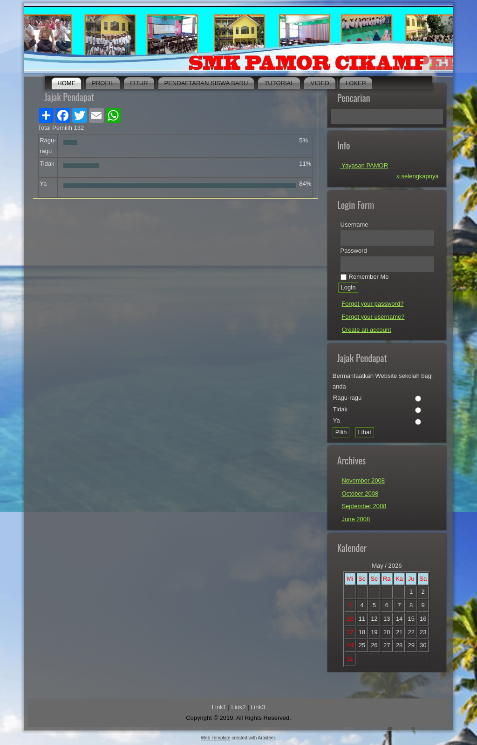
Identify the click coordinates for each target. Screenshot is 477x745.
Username (354, 224)
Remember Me (365, 276)
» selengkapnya (417, 176)
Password (354, 250)
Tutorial (279, 83)
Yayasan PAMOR (364, 165)
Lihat (364, 432)
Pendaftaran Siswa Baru (206, 83)
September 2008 (363, 506)
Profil (103, 83)
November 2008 (363, 480)
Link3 (258, 707)
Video (319, 83)
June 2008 (355, 519)
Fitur (139, 83)
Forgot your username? (372, 316)
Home (66, 83)
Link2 (238, 707)
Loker (356, 83)
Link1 (219, 707)
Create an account (366, 329)
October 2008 (359, 493)
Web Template (216, 737)
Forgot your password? (372, 303)
